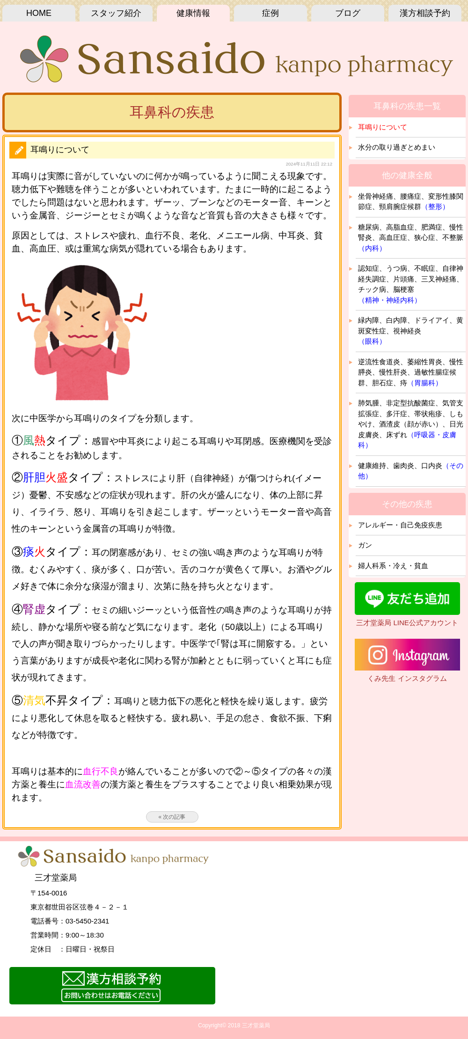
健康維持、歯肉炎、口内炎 (410, 471)
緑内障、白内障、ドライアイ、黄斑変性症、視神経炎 (410, 330)
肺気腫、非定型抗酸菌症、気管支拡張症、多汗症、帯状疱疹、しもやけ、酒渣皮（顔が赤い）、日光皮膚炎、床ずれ (410, 424)
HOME (38, 13)
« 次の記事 (171, 817)
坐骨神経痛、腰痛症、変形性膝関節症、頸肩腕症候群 (410, 201)
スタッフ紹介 (116, 13)
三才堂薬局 (256, 1025)
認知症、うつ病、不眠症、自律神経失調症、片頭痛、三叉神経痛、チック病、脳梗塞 (410, 284)
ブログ (347, 13)
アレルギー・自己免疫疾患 (400, 525)
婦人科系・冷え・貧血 (393, 566)
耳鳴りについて (382, 127)
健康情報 (193, 13)
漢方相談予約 (425, 13)
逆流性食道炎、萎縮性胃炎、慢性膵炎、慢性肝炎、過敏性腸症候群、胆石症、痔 (410, 372)
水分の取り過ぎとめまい (396, 147)
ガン (365, 545)
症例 (270, 13)
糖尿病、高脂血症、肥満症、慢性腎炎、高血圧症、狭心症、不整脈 (410, 237)
